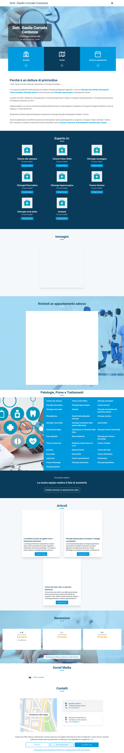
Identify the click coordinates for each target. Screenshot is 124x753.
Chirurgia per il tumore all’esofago (106, 437)
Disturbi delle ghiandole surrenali (81, 417)
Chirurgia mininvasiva (80, 463)
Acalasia (75, 409)
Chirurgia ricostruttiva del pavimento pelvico (107, 410)
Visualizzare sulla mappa (38, 715)
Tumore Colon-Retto (79, 401)
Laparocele (50, 458)
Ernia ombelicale (78, 436)
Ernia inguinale (51, 436)
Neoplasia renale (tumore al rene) (82, 444)
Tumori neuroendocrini (80, 458)
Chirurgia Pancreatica (54, 405)
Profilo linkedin (38, 677)
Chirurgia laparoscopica (81, 405)
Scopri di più (27, 166)
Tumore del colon (104, 450)
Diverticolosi (102, 458)
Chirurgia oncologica (105, 401)
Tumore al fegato (103, 443)
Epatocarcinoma (78, 450)
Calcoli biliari (102, 423)
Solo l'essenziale (62, 745)
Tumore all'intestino (104, 454)
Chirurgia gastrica (53, 467)
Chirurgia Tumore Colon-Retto (108, 430)
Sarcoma (49, 450)
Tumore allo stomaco (54, 401)
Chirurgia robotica (104, 416)
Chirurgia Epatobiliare (105, 463)
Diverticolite (76, 454)
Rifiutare (37, 745)
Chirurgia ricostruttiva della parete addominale (82, 424)
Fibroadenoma (51, 416)
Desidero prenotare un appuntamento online (62, 490)
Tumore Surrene (103, 405)
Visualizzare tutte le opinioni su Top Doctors (62, 657)
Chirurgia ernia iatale (54, 409)
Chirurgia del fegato (53, 430)
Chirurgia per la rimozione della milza (84, 431)
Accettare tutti (86, 745)
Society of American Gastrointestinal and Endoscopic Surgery (83, 123)
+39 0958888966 (73, 708)
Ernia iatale (50, 454)
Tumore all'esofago (53, 463)
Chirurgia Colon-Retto (54, 423)
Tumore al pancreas (53, 443)
